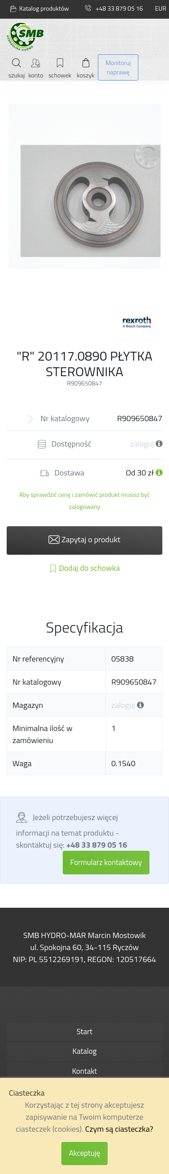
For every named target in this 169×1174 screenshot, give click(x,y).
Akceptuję (84, 1153)
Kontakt (84, 1071)
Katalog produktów (39, 9)
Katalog (84, 1051)
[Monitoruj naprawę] (118, 67)
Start (84, 1031)
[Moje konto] (35, 68)
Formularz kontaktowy (106, 862)
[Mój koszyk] (86, 68)
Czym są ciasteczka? (119, 1129)
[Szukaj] (16, 68)
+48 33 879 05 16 (114, 8)
